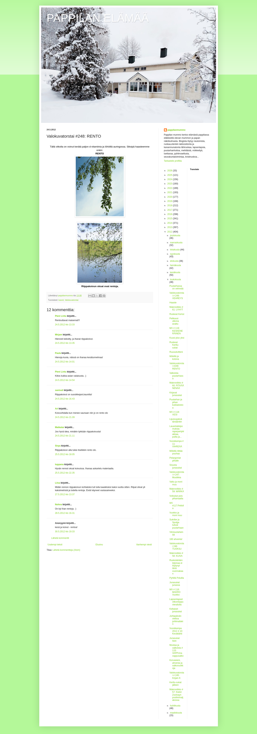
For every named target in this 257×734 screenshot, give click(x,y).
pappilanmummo (177, 130)
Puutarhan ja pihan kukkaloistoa (176, 403)
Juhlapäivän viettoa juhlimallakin (176, 620)
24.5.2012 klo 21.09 (65, 417)
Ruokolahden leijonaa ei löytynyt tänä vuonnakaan (176, 567)
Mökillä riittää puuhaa (175, 452)
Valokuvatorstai (71, 300)
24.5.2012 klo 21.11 (65, 435)
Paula (58, 353)
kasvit (61, 300)
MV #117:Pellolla (176, 506)
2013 (170, 227)
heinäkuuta (175, 265)
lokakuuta (175, 249)
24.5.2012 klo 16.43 (65, 398)
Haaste (172, 302)
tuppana (59, 464)
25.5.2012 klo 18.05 (65, 454)
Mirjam (58, 334)
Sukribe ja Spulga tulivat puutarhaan (176, 523)
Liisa (57, 483)
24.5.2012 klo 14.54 (65, 380)
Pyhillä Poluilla (176, 578)
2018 (170, 205)
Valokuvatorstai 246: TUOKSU (176, 546)
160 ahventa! (175, 539)
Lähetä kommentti (60, 538)
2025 (170, 175)
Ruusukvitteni (176, 352)
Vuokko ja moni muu (175, 514)
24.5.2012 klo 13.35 (65, 343)
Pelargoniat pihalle (175, 459)
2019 (170, 201)
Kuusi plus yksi (176, 338)
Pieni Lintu (60, 316)
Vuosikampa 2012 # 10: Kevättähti (176, 631)
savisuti (59, 390)
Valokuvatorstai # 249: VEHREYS (176, 296)
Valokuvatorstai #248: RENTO (176, 366)
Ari (56, 408)
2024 (170, 179)
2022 (170, 188)
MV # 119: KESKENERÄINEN (176, 331)
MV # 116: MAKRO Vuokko (174, 592)
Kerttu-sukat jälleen (175, 683)
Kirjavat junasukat (175, 394)
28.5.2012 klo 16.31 (65, 513)
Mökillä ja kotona (174, 357)
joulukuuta (175, 235)
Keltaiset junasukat (175, 610)
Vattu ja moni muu (175, 483)
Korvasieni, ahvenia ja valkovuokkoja (176, 664)
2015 (170, 218)
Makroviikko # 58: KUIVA (176, 554)
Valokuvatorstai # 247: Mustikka (176, 475)
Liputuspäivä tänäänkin (175, 420)
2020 (170, 197)
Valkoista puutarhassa (176, 376)
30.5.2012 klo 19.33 (65, 531)
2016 (170, 214)
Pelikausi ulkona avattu (174, 321)
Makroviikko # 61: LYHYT (176, 308)
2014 (170, 223)
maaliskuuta (176, 712)
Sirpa (58, 445)
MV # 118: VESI (174, 413)
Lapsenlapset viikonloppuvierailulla (176, 602)
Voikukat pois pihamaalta (176, 497)
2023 (170, 183)
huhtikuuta (175, 705)
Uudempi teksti (55, 544)
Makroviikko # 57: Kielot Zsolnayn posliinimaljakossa (176, 695)
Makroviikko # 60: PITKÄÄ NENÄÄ (176, 385)
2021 (170, 192)
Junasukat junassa (174, 583)
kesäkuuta (175, 272)
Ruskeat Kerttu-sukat (174, 345)
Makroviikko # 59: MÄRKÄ (176, 490)
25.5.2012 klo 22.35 (65, 472)
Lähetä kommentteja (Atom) (66, 550)
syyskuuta (175, 254)
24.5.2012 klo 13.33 (65, 324)
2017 (170, 210)
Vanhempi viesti (144, 544)
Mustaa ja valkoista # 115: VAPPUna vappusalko (176, 650)
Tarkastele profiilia (173, 161)
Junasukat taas (174, 639)
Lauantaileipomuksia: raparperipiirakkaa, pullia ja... (176, 431)
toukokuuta (175, 279)
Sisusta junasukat (175, 466)
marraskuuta (176, 242)
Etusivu (99, 544)
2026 (170, 170)
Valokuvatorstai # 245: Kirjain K (176, 675)
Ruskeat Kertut (176, 314)
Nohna (58, 504)
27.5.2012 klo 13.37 (65, 494)
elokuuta (174, 261)
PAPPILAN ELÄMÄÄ (98, 18)
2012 (170, 231)
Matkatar (59, 427)
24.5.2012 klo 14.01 (65, 361)
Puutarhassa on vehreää (176, 287)
